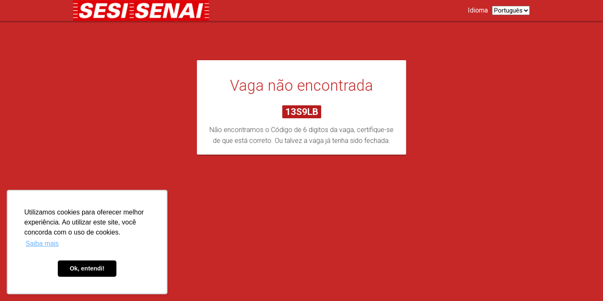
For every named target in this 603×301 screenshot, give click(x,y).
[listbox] (511, 10)
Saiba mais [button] (42, 243)
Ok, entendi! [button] (87, 268)
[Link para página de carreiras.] (143, 10)
